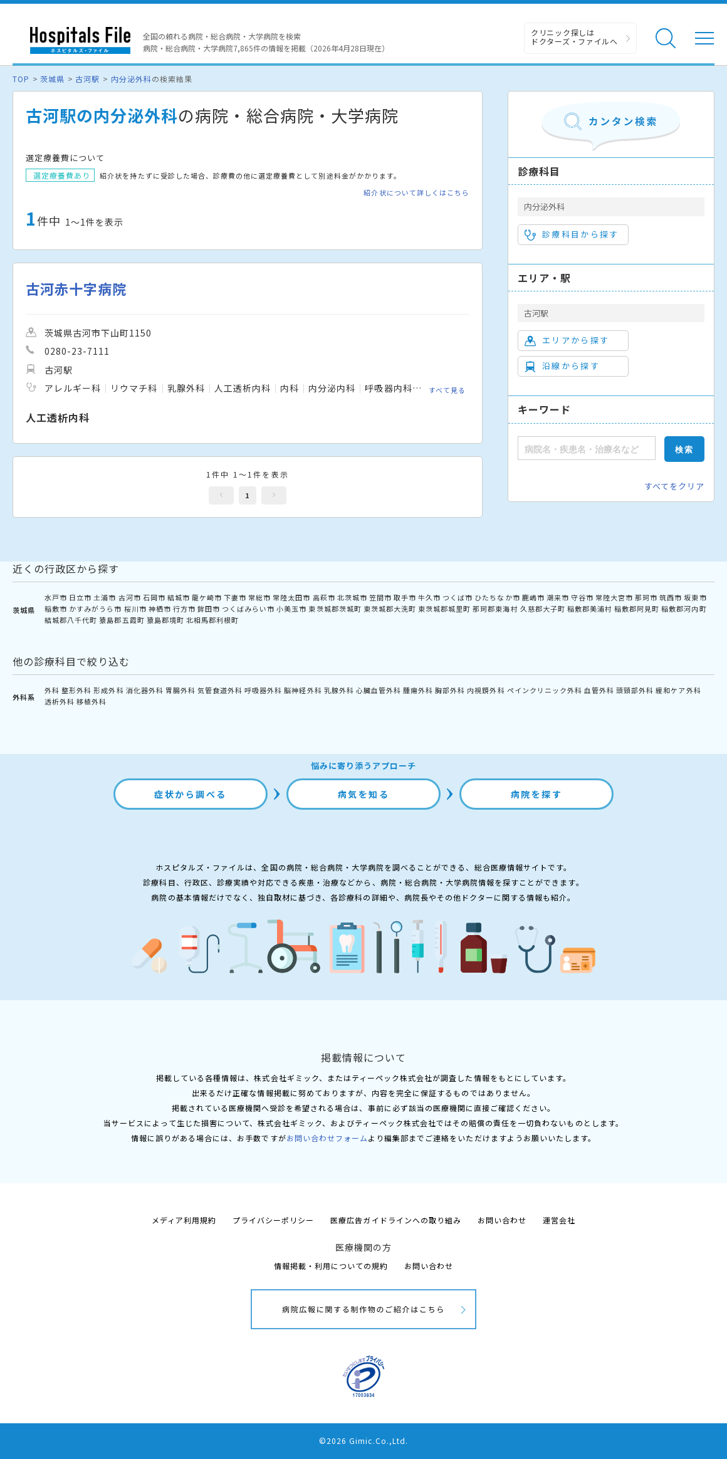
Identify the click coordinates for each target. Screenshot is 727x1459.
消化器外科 (145, 690)
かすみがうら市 (95, 609)
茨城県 (52, 78)
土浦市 (104, 597)
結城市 (178, 597)
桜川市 (135, 609)
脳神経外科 (303, 690)
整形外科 (76, 690)
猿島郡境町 (165, 620)
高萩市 (324, 597)
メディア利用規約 (184, 1220)
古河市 (129, 597)
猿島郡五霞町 (121, 620)
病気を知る (364, 794)
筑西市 (670, 597)
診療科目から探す (572, 234)
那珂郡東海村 (495, 609)
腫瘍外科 (418, 690)
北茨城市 (352, 597)
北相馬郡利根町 (212, 620)
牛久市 (429, 597)
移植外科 (91, 701)
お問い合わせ (502, 1220)
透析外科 (59, 701)
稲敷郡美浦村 (589, 609)
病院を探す (537, 794)
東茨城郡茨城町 (334, 609)
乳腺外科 (339, 690)
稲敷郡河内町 (683, 609)
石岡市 (154, 597)
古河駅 (87, 78)
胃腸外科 (180, 690)
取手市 (405, 597)
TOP (21, 78)
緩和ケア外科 (678, 690)
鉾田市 (208, 609)
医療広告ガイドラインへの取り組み (395, 1220)
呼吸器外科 (263, 690)
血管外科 (599, 690)
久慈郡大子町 (542, 609)
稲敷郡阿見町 (636, 609)
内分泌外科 (131, 78)
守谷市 (582, 597)
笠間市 (380, 597)
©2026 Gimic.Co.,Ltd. (363, 1440)
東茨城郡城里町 (444, 609)
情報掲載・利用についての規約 (331, 1265)
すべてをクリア (674, 486)
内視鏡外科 (486, 690)
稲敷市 (55, 609)
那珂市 (646, 597)
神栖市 (160, 609)
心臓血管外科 (378, 690)
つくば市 (457, 597)
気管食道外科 (220, 690)
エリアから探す (567, 340)
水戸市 (55, 597)
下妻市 (235, 597)
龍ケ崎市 (207, 597)
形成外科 (108, 690)
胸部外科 (450, 690)
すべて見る (447, 390)
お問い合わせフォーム (327, 1137)
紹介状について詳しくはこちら (416, 192)
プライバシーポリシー (273, 1220)
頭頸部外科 (635, 690)
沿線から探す (562, 366)
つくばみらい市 (248, 609)
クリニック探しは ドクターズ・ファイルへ (574, 36)
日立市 (80, 597)
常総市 (259, 597)
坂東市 (695, 597)
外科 (52, 690)
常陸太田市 (291, 597)
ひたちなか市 (497, 597)
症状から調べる (190, 794)
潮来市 (558, 597)
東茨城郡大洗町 (389, 609)
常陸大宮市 (614, 597)
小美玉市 (291, 609)
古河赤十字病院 (76, 288)
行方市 (184, 609)
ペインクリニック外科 (544, 690)
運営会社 (559, 1220)
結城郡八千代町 (70, 620)
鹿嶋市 (533, 597)
